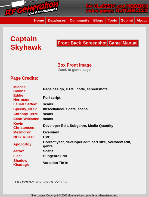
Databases (57, 20)
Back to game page (74, 70)
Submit (127, 20)
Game (114, 43)
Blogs (98, 20)
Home (39, 20)
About (141, 20)
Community (79, 20)
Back (76, 43)
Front (63, 43)
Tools (112, 20)
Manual (130, 43)
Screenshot (95, 43)
